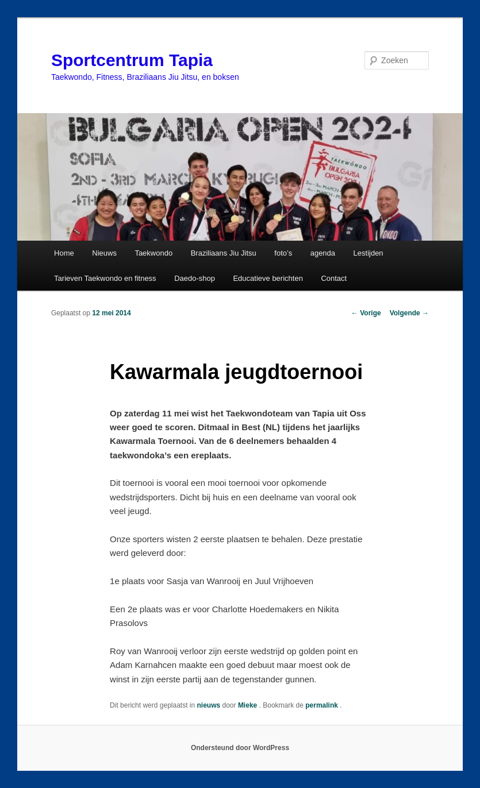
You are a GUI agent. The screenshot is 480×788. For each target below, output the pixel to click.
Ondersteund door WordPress (240, 748)
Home (64, 253)
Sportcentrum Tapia (132, 60)
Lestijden (368, 253)
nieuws (209, 705)
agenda (322, 253)
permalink (322, 705)
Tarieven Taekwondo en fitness (105, 278)
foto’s (283, 253)
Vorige (366, 313)
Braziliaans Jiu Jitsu (223, 253)
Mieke (248, 705)
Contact (334, 278)
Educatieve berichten (267, 278)
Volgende (409, 313)
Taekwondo (153, 253)
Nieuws (104, 253)
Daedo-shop (194, 278)
